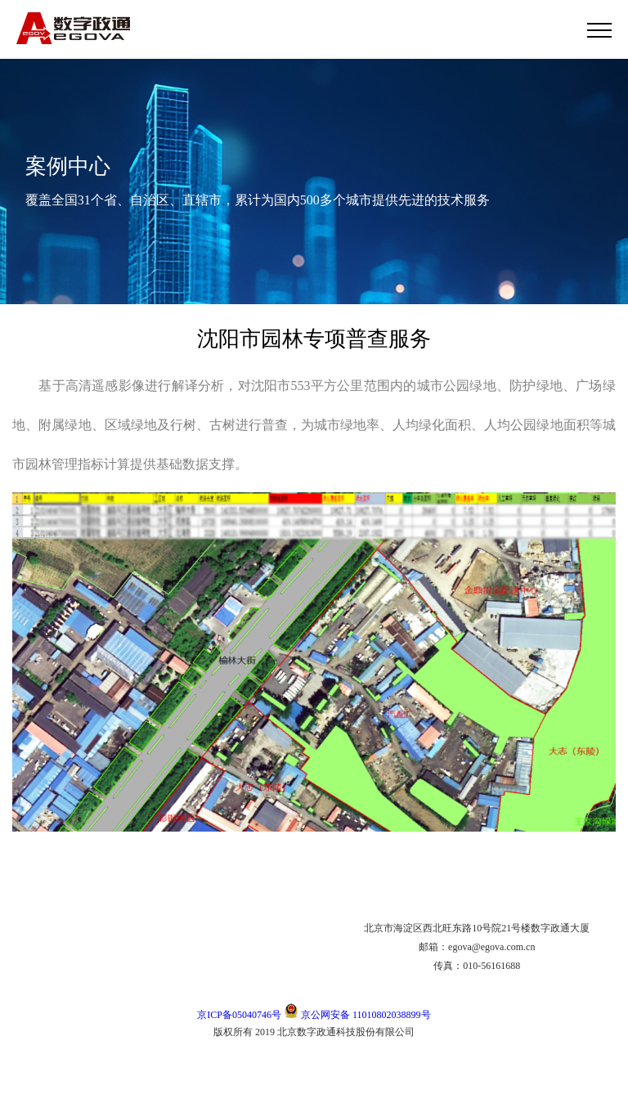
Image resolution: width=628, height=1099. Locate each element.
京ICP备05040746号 (239, 1014)
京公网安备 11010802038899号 (357, 1014)
